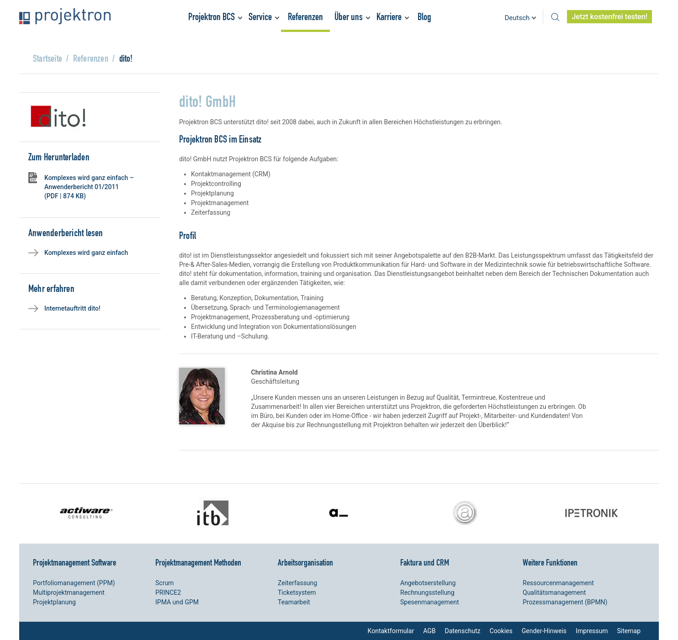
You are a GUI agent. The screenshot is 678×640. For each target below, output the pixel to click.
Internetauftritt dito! (72, 308)
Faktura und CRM (424, 562)
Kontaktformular (391, 631)
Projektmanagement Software (74, 562)
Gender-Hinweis (544, 631)
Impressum (592, 631)
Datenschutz (462, 631)
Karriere (389, 17)
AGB (429, 631)
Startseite (47, 58)
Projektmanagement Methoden (198, 562)
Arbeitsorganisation (305, 562)
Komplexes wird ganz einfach (86, 252)
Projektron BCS (211, 17)
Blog (424, 17)
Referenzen (305, 17)
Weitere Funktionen (550, 562)
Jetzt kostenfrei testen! (609, 16)
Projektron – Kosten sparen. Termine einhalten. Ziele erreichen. (65, 16)
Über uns (348, 17)
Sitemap (629, 631)
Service (260, 17)
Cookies (501, 631)
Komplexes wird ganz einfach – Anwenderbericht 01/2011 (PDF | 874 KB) (89, 187)
